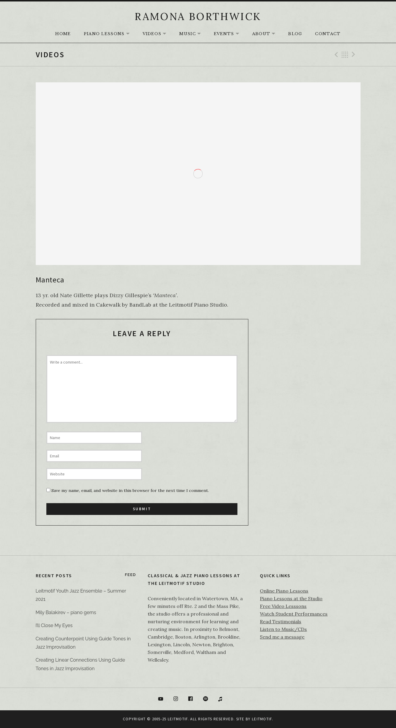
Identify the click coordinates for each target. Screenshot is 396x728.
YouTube (160, 699)
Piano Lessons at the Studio (291, 598)
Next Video (354, 54)
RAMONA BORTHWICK (198, 16)
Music (193, 34)
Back (345, 54)
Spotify (205, 699)
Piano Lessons (110, 34)
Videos (157, 34)
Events (229, 34)
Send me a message (282, 637)
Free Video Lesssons (283, 606)
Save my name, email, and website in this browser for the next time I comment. (130, 490)
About (266, 34)
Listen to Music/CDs (283, 629)
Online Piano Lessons (284, 591)
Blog (295, 33)
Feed (130, 574)
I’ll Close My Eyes (54, 625)
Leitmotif (262, 719)
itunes (220, 699)
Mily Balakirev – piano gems (66, 612)
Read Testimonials (280, 621)
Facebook (190, 699)
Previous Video (335, 54)
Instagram (175, 699)
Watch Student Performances (293, 614)
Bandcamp (235, 699)
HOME (63, 33)
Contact (327, 33)
